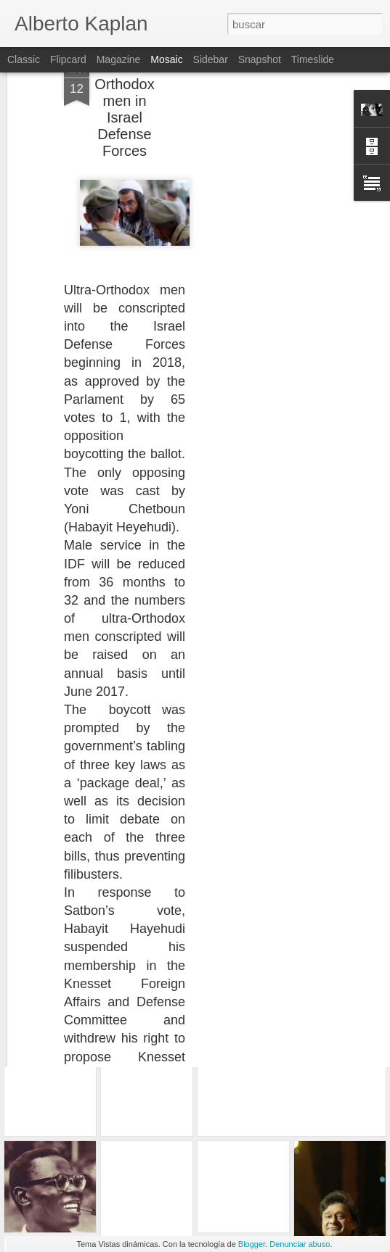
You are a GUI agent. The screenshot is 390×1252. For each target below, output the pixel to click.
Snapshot (259, 59)
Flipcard (68, 59)
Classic (23, 59)
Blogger (251, 1244)
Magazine (119, 59)
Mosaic (166, 59)
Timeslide (312, 59)
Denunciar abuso (299, 1244)
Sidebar (210, 59)
